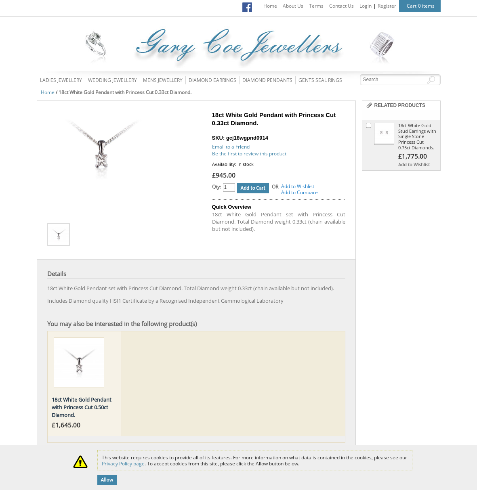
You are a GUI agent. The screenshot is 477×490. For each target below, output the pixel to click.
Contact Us (341, 5)
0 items (426, 5)
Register (387, 5)
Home (270, 5)
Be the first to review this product (249, 153)
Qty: (216, 186)
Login (365, 5)
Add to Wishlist (297, 186)
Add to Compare (299, 192)
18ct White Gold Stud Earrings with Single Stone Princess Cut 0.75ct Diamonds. (417, 136)
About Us (293, 5)
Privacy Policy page (123, 463)
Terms (316, 5)
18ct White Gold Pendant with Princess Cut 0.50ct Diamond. (81, 407)
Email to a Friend (231, 146)
